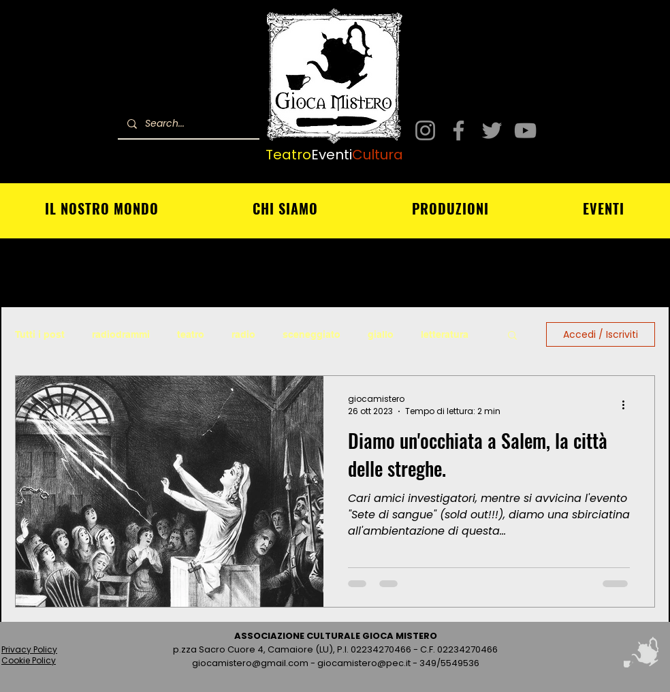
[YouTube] (525, 130)
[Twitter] (492, 130)
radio (243, 334)
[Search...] (188, 123)
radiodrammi (121, 334)
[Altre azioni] (628, 405)
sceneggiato (311, 334)
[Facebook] (458, 130)
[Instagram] (425, 130)
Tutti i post (40, 334)
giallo (381, 334)
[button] (512, 336)
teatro (190, 334)
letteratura (444, 334)
